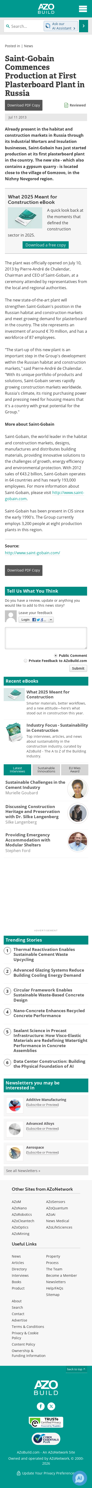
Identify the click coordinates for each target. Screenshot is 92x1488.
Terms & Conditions (28, 1326)
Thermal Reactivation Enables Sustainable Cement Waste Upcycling (44, 954)
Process (52, 1262)
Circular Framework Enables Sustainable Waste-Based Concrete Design (48, 995)
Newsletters (56, 1281)
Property (53, 1256)
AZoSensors (55, 1201)
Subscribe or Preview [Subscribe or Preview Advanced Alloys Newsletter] (42, 1128)
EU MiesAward (74, 769)
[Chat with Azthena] (79, 1478)
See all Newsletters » (23, 1170)
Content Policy (23, 1344)
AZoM (16, 1201)
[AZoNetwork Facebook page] (41, 1406)
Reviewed (78, 105)
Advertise (19, 1320)
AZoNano (19, 1208)
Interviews (20, 1275)
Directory (19, 1269)
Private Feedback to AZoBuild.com (58, 660)
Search (17, 1307)
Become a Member (61, 1275)
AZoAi (50, 1214)
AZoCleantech (23, 1220)
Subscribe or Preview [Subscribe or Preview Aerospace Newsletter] (42, 1152)
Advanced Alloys (40, 1123)
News (28, 46)
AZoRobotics (22, 1214)
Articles (18, 1262)
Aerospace (35, 1147)
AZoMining (20, 1233)
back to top (76, 1369)
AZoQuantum (57, 1208)
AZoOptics (20, 1227)
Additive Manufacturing (46, 1099)
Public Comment (73, 655)
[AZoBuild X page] (51, 1406)
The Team (54, 1269)
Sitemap (53, 1294)
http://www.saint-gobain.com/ (32, 553)
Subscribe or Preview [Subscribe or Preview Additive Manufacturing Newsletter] (42, 1104)
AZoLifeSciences (59, 1227)
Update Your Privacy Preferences (46, 1473)
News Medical (57, 1220)
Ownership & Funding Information (29, 1353)
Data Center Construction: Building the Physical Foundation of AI (49, 1064)
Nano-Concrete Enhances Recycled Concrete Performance (49, 1013)
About (17, 1301)
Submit (78, 668)
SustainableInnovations (46, 769)
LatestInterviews (17, 769)
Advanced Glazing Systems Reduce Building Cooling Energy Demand (48, 973)
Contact (18, 1313)
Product (18, 1288)
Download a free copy (46, 245)
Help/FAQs (54, 1288)
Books (16, 1281)
